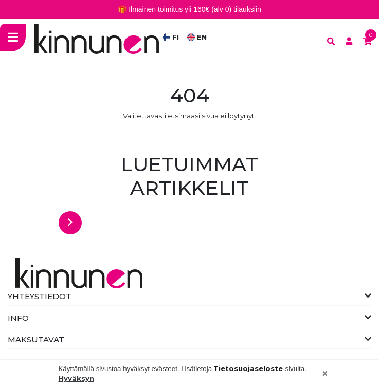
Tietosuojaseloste (248, 368)
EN (197, 37)
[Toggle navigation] (13, 37)
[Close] (325, 374)
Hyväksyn (76, 378)
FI (171, 37)
